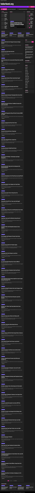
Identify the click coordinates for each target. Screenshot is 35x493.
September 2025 (27, 81)
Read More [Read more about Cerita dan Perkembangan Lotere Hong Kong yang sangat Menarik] (3, 180)
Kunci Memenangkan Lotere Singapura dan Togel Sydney (10, 184)
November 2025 (27, 78)
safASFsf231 (11, 36)
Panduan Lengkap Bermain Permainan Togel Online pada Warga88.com (10, 359)
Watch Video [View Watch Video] (31, 7)
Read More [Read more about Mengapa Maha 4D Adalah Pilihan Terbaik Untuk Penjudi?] (3, 82)
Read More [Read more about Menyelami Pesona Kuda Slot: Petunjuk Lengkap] (3, 249)
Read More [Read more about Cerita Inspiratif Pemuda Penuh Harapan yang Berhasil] (3, 345)
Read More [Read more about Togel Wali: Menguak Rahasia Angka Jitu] (3, 74)
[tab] (2, 11)
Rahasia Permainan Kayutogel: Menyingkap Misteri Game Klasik (11, 95)
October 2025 (26, 79)
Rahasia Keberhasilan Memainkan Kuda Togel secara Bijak (10, 419)
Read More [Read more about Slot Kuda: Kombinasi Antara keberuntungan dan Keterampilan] (3, 390)
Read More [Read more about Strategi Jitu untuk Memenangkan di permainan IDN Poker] (3, 407)
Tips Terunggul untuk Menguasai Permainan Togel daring (10, 236)
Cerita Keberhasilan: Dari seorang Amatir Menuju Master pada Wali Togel (2, 23)
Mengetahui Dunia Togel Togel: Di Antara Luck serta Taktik (10, 428)
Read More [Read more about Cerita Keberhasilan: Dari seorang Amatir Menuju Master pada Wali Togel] (3, 65)
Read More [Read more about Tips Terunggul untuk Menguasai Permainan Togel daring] (3, 240)
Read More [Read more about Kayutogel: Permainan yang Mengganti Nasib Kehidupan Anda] (3, 415)
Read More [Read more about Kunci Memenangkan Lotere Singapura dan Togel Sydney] (3, 188)
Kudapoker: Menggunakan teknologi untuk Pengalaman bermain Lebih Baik (11, 377)
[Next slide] (24, 11)
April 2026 (26, 70)
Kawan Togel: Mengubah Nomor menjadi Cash (8, 139)
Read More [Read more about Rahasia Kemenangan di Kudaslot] (3, 441)
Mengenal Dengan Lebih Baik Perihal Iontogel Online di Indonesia (12, 332)
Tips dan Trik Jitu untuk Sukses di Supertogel (8, 131)
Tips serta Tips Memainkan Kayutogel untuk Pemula (9, 86)
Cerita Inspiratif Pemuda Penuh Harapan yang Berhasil (10, 341)
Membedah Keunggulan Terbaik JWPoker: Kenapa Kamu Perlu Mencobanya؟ (11, 464)
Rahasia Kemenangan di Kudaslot (6, 436)
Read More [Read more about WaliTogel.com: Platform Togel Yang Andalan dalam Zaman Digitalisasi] (3, 311)
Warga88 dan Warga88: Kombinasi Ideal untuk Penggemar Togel (11, 288)
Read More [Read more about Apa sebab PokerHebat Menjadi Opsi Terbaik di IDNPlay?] (3, 266)
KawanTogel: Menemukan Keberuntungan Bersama (9, 324)
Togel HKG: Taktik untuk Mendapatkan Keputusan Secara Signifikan (10, 227)
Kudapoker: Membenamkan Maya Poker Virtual (9, 122)
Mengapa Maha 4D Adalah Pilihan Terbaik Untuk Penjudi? (10, 78)
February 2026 (27, 73)
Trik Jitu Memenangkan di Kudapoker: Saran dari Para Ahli (10, 367)
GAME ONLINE (12, 21)
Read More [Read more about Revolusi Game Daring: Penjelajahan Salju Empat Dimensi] (3, 274)
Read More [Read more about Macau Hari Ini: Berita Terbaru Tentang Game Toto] (3, 197)
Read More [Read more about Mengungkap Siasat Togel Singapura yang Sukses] (3, 257)
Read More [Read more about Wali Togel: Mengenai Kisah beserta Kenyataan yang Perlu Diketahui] (3, 302)
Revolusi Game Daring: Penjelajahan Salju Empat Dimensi (10, 270)
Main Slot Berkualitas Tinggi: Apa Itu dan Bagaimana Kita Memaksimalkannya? (10, 167)
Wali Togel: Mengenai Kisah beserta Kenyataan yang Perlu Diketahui (10, 297)
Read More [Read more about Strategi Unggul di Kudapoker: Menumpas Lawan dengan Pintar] (3, 398)
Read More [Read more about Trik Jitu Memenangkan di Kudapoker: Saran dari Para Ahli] (3, 372)
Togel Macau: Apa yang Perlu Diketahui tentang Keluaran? (10, 218)
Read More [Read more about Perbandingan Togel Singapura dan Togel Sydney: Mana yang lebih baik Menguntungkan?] (3, 459)
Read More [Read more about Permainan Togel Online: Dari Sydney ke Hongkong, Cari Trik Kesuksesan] (3, 478)
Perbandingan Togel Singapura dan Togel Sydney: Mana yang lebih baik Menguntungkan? (12, 454)
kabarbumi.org (7, 3)
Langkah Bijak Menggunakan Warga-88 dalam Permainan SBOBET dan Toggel (12, 113)
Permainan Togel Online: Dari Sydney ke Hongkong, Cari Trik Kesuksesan (11, 473)
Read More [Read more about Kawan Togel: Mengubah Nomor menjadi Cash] (3, 144)
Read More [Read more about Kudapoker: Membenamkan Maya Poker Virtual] (3, 127)
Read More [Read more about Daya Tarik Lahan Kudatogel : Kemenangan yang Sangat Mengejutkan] (3, 162)
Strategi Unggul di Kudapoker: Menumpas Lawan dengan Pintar (11, 394)
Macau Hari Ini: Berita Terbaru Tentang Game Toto (9, 192)
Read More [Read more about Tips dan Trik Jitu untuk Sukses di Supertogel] (3, 135)
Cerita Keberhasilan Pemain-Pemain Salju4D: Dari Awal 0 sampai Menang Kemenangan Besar (12, 279)
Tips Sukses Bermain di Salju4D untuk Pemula (8, 148)
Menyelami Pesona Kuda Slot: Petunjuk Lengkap (9, 244)
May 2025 (26, 87)
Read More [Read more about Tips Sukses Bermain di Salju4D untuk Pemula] (3, 152)
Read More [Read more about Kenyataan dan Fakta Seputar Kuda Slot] (3, 55)
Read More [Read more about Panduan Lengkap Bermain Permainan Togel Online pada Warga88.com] (3, 363)
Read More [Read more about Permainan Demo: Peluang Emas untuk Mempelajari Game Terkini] (3, 214)
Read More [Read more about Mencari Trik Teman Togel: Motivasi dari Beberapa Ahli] (3, 320)
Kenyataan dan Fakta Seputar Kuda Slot (29, 9)
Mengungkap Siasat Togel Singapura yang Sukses (9, 253)
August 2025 (26, 82)
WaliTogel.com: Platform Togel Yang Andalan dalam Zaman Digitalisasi (10, 307)
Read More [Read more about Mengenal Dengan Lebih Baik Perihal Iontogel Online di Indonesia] (3, 337)
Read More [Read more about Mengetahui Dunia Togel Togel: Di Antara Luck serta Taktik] (3, 432)
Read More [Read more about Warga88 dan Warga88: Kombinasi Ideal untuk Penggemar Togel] (3, 292)
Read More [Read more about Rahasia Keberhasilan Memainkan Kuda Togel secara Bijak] (3, 424)
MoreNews (20, 492)
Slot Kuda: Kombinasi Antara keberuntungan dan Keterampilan (11, 386)
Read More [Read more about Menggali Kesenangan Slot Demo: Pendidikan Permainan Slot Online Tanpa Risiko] (3, 109)
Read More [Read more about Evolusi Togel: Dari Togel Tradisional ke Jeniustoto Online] (3, 449)
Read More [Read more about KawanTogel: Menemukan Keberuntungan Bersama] (3, 328)
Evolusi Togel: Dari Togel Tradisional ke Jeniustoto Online (10, 445)
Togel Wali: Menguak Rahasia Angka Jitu (2, 27)
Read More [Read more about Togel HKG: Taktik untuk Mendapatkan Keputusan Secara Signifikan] (3, 232)
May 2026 (26, 68)
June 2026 (26, 67)
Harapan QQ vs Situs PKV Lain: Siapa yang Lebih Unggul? (10, 201)
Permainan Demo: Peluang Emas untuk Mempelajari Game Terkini (12, 209)
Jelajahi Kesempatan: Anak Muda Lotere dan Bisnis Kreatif (10, 349)
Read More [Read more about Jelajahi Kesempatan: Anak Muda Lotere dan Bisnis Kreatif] (3, 354)
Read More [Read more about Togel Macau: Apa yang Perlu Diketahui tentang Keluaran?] (3, 222)
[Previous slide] (23, 11)
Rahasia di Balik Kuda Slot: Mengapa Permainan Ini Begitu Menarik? (14, 9)
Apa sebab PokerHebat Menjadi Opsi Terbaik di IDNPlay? (10, 261)
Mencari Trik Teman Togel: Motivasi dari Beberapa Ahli (10, 316)
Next (15, 480)
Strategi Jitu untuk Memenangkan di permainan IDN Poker (10, 403)
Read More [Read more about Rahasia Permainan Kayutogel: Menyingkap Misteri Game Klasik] (3, 99)
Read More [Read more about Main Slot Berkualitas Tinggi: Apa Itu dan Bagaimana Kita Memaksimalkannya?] (3, 171)
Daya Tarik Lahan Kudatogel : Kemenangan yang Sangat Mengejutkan (10, 157)
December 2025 (27, 76)
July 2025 (26, 84)
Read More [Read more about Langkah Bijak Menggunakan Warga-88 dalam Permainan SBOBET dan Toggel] (3, 118)
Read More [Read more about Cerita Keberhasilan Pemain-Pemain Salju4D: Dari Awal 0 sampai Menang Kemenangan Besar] (3, 284)
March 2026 (26, 71)
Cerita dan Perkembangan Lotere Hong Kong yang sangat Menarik (12, 175)
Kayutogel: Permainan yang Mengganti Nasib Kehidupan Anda (11, 411)
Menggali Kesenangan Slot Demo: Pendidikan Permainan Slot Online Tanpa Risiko (11, 104)
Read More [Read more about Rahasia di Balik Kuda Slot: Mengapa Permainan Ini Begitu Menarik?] (3, 47)
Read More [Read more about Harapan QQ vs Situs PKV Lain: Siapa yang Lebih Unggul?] (3, 205)
